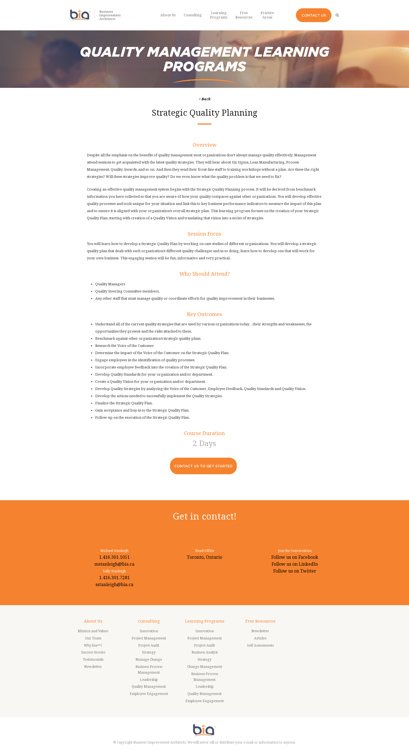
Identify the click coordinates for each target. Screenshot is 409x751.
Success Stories (93, 652)
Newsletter (93, 667)
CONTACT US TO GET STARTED (203, 466)
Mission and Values (93, 631)
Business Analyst (205, 652)
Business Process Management (149, 669)
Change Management (204, 667)
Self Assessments (260, 645)
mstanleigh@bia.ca (114, 564)
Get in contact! (205, 516)
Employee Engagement (149, 694)
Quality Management (149, 687)
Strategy (149, 652)
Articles (260, 638)
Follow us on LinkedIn (295, 564)
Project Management (149, 638)
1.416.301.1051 (114, 557)
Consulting (149, 621)
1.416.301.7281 (114, 577)
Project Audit (148, 645)
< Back (205, 99)
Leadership (149, 680)
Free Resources (260, 621)
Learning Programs (204, 621)
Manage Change (149, 660)
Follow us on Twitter (294, 571)
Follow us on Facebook (294, 557)
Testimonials (93, 660)
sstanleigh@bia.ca (114, 584)
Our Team (93, 638)
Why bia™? (93, 645)
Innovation (149, 631)
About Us (93, 621)
